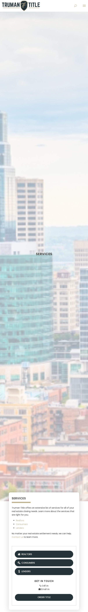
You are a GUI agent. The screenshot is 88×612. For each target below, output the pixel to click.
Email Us (44, 589)
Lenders (20, 528)
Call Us (44, 585)
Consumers (22, 524)
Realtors (20, 520)
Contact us (17, 537)
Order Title (44, 597)
